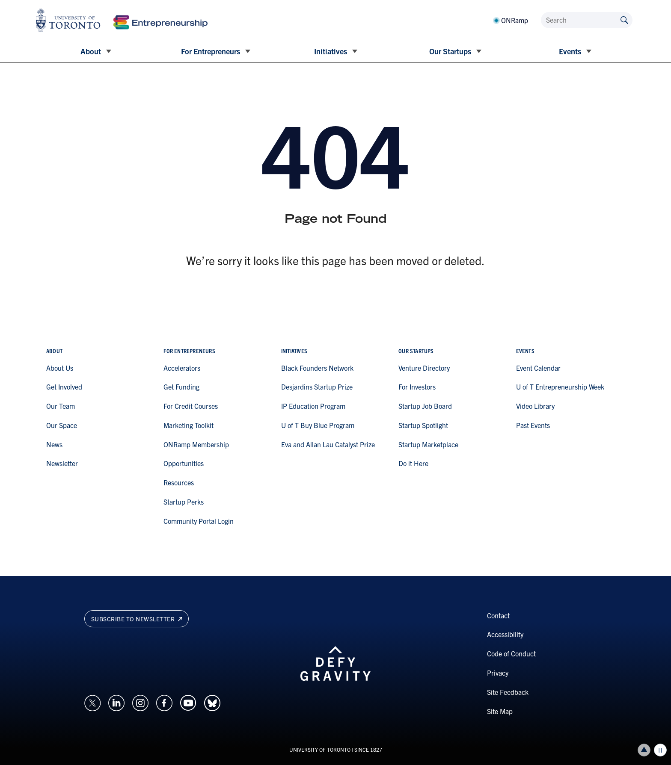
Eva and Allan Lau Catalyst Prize (328, 444)
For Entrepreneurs (210, 51)
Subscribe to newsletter (136, 619)
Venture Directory (424, 367)
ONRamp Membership (196, 444)
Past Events (533, 425)
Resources (178, 482)
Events (570, 51)
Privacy (497, 672)
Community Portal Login (198, 521)
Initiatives (330, 51)
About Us (59, 367)
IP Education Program (313, 406)
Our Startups (450, 51)
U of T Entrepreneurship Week (560, 386)
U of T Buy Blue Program (317, 425)
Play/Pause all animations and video (660, 750)
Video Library (535, 406)
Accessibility (505, 634)
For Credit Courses (190, 406)
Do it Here (413, 463)
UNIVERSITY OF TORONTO (319, 749)
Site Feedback (507, 692)
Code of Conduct (511, 653)
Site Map (500, 711)
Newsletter (62, 463)
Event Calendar (538, 367)
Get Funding (181, 386)
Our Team (60, 406)
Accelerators (181, 367)
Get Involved (64, 386)
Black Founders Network (317, 367)
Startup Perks (183, 501)
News (54, 444)
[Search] (586, 20)
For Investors (417, 386)
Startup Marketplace (428, 444)
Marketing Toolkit (188, 425)
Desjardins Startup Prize (317, 386)
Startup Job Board (425, 406)
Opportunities (183, 463)
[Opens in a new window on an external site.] (92, 702)
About (90, 51)
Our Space (61, 425)
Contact (498, 615)
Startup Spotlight (423, 425)
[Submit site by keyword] (624, 19)
